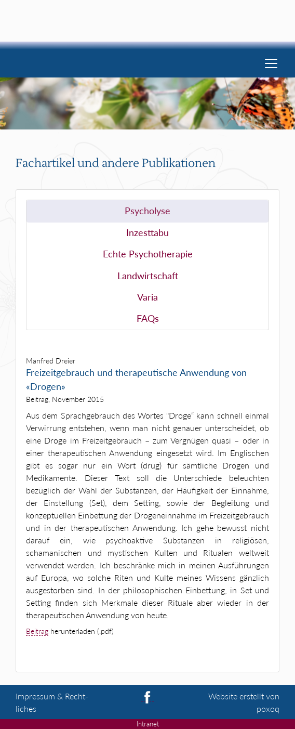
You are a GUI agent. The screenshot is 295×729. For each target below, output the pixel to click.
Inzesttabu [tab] (147, 232)
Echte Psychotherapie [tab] (148, 254)
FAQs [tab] (148, 318)
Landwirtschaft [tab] (147, 275)
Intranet (148, 724)
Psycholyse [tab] (147, 210)
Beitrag (37, 631)
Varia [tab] (147, 297)
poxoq (268, 708)
